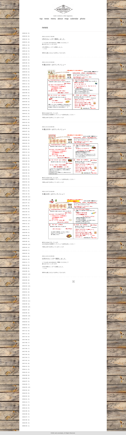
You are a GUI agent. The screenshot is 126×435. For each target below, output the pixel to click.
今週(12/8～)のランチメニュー (53, 194)
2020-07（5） (26, 238)
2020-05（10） (26, 244)
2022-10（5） (26, 158)
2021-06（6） (26, 205)
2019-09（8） (26, 268)
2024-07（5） (26, 95)
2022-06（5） (26, 170)
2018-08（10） (26, 307)
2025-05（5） (26, 66)
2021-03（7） (26, 214)
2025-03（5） (26, 72)
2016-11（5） (26, 369)
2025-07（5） (26, 60)
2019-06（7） (26, 277)
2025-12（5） (26, 45)
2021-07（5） (26, 202)
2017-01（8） (26, 363)
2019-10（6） (26, 265)
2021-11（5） (26, 191)
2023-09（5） (26, 125)
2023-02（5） (26, 146)
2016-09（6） (26, 375)
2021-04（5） (26, 211)
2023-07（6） (26, 131)
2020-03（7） (26, 250)
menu (53, 19)
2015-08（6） (26, 414)
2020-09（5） (26, 232)
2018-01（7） (26, 327)
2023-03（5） (26, 143)
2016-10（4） (26, 372)
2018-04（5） (26, 318)
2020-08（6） (26, 235)
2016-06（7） (26, 384)
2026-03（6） (26, 36)
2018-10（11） (26, 301)
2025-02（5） (26, 75)
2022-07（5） (26, 167)
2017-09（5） (26, 339)
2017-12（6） (26, 330)
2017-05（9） (26, 351)
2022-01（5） (26, 185)
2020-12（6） (26, 223)
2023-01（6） (26, 149)
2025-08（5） (26, 57)
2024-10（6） (26, 86)
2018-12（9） (26, 295)
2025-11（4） (26, 48)
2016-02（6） (26, 396)
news (46, 19)
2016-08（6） (26, 378)
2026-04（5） (26, 33)
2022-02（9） (26, 182)
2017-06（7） (26, 348)
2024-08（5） (26, 92)
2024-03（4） (26, 107)
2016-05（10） (26, 387)
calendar (74, 19)
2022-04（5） (26, 176)
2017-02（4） (26, 360)
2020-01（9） (26, 256)
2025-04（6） (26, 69)
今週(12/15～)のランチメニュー (54, 129)
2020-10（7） (26, 229)
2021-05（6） (26, 208)
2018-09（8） (26, 304)
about (60, 19)
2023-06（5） (26, 134)
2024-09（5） (26, 89)
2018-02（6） (26, 324)
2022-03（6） (26, 179)
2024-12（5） (26, 80)
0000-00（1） (26, 426)
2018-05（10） (26, 315)
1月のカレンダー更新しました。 (54, 39)
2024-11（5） (26, 83)
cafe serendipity (59, 433)
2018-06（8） (26, 312)
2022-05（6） (26, 173)
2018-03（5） (26, 321)
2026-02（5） (26, 39)
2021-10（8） (26, 193)
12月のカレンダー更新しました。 (54, 259)
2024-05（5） (26, 101)
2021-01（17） (26, 220)
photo (82, 19)
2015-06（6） (26, 420)
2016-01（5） (26, 399)
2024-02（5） (26, 110)
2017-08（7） (26, 342)
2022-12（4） (26, 152)
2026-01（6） (26, 42)
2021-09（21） (26, 196)
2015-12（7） (26, 402)
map (67, 19)
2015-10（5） (26, 408)
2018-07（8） (26, 310)
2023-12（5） (26, 116)
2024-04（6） (26, 104)
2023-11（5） (26, 119)
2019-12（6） (26, 259)
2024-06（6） (26, 98)
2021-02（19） (26, 217)
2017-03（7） (26, 357)
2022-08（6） (26, 164)
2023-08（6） (26, 128)
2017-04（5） (26, 354)
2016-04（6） (26, 390)
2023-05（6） (26, 137)
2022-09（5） (26, 161)
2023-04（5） (26, 140)
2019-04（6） (26, 283)
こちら (45, 48)
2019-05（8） (26, 280)
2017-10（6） (26, 336)
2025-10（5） (26, 51)
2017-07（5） (26, 345)
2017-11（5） (26, 333)
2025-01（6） (26, 77)
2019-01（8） (26, 292)
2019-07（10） (26, 274)
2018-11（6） (26, 298)
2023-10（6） (26, 122)
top (41, 19)
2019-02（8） (26, 289)
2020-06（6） (26, 241)
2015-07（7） (26, 417)
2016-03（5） (26, 393)
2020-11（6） (26, 226)
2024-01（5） (26, 113)
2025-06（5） (26, 63)
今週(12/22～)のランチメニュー (54, 65)
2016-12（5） (26, 366)
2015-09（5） (26, 411)
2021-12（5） (26, 188)
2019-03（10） (26, 286)
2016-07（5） (26, 381)
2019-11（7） (26, 262)
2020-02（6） (26, 253)
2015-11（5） (26, 405)
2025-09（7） (26, 54)
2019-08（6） (26, 271)
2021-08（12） (26, 199)
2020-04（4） (26, 247)
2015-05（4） (26, 423)
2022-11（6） (26, 155)
